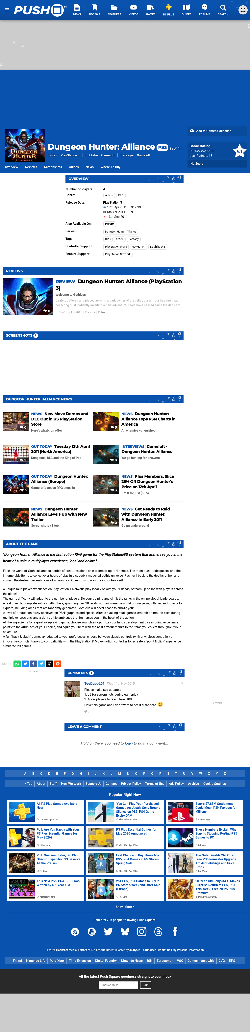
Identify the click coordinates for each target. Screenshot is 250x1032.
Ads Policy (176, 784)
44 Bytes (134, 950)
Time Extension (80, 961)
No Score (197, 164)
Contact (111, 784)
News (90, 167)
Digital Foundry (106, 961)
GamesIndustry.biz (201, 961)
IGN (149, 961)
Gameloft (107, 155)
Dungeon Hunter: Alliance (108, 147)
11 (46, 311)
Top (28, 784)
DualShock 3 (157, 246)
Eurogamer (165, 961)
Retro (101, 312)
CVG (222, 961)
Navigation (138, 246)
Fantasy (134, 239)
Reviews (31, 167)
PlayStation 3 (70, 155)
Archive (193, 784)
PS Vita (109, 224)
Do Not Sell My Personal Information (181, 950)
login (129, 743)
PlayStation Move (116, 246)
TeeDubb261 (94, 683)
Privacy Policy (131, 784)
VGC (180, 961)
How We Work (71, 784)
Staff (53, 784)
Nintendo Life (35, 961)
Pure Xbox (57, 961)
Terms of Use (154, 784)
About (41, 784)
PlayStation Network (118, 254)
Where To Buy (110, 167)
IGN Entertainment (102, 950)
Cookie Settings (214, 784)
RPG (121, 195)
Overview (11, 167)
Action (109, 195)
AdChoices (149, 950)
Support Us (93, 784)
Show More (125, 907)
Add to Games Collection (210, 131)
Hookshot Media (66, 950)
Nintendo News (132, 961)
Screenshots (53, 167)
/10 (210, 151)
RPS (232, 961)
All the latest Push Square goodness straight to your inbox (125, 976)
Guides (74, 167)
